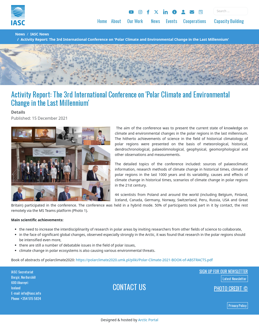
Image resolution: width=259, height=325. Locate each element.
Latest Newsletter (234, 278)
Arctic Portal (148, 319)
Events (171, 21)
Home (102, 21)
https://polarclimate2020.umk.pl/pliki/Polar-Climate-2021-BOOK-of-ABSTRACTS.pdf (144, 259)
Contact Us (129, 287)
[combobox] (230, 11)
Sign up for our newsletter (223, 271)
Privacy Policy (237, 305)
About (116, 21)
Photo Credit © (231, 288)
